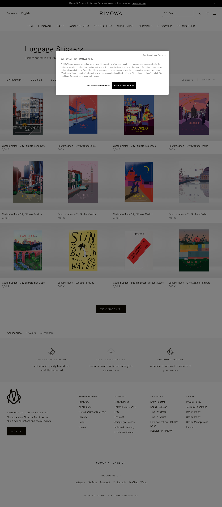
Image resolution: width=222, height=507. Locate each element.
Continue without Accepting (154, 55)
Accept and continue (124, 85)
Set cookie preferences (98, 85)
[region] (112, 73)
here (80, 70)
